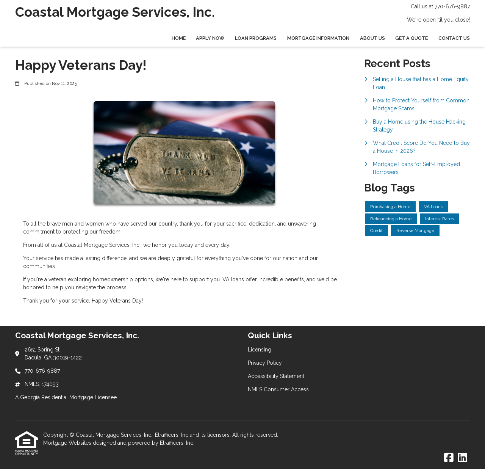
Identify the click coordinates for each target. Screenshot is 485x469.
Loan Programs (256, 38)
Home (179, 38)
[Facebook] (449, 458)
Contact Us (454, 38)
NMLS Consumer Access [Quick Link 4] (278, 389)
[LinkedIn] (462, 458)
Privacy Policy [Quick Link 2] (265, 363)
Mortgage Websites (68, 443)
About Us (372, 38)
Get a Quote (411, 38)
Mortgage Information (318, 38)
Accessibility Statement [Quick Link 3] (276, 376)
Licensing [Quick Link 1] (259, 350)
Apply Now (210, 38)
